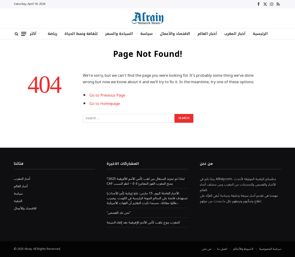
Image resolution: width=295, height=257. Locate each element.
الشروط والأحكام (243, 249)
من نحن (206, 249)
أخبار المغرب (234, 33)
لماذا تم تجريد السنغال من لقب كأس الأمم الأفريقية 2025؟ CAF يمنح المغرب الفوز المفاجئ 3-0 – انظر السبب (146, 181)
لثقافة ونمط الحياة (81, 33)
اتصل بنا (222, 249)
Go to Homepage (104, 104)
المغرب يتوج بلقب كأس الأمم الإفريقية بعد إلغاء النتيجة (143, 222)
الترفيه (18, 201)
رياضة (52, 33)
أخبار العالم (207, 33)
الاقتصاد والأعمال (175, 33)
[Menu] (23, 34)
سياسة (146, 33)
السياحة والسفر (119, 33)
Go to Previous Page (107, 95)
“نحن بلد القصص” (119, 212)
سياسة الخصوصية (270, 249)
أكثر (33, 33)
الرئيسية (260, 33)
